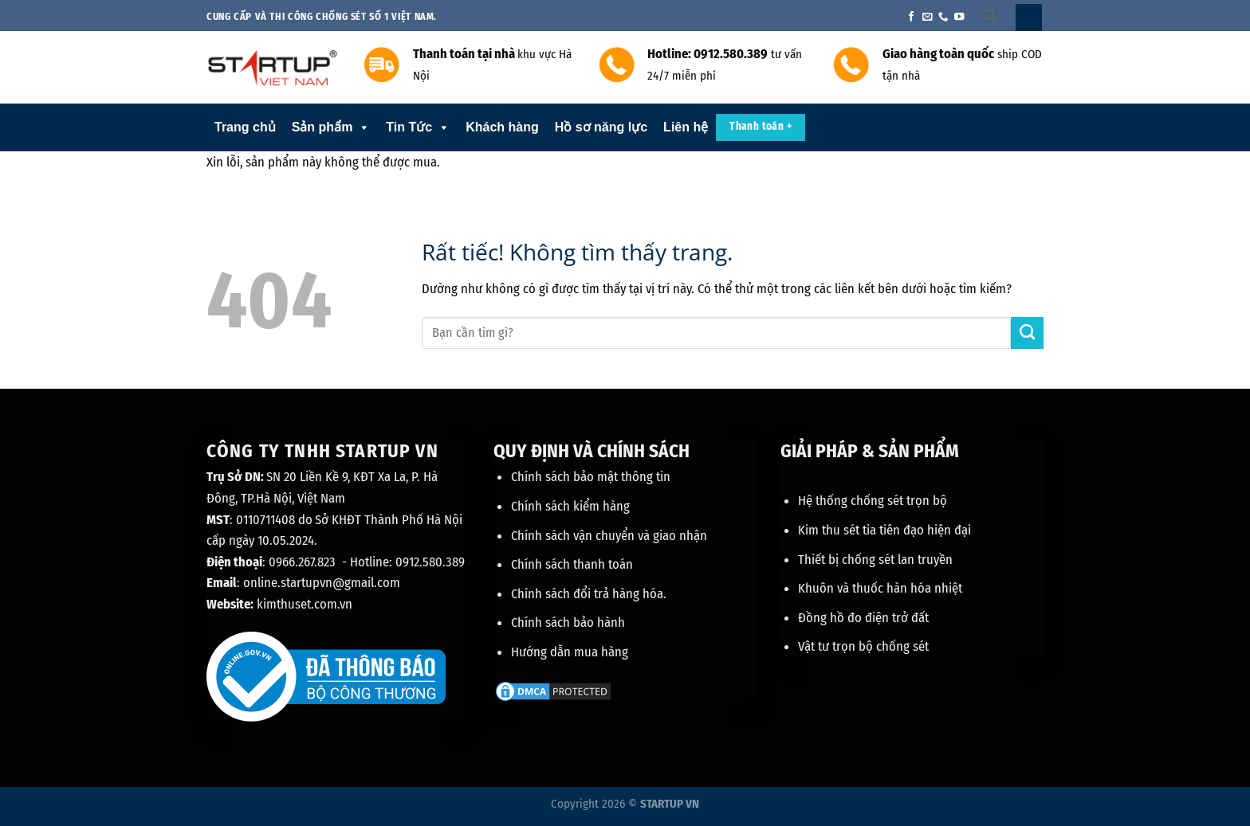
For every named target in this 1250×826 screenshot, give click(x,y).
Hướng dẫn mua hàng (569, 652)
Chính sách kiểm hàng (570, 506)
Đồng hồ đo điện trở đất (863, 617)
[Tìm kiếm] (989, 15)
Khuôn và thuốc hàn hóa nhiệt (880, 588)
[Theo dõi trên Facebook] (911, 17)
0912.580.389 (430, 562)
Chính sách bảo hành (568, 622)
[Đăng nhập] (1029, 17)
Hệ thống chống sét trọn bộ (872, 500)
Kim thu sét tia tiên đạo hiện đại (884, 530)
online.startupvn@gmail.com (321, 582)
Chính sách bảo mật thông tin (590, 476)
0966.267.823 (302, 562)
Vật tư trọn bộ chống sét (863, 646)
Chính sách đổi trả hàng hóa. (588, 593)
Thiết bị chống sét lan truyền (875, 559)
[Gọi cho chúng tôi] (943, 17)
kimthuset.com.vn (304, 604)
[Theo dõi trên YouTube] (959, 17)
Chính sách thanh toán (572, 564)
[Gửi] (1027, 333)
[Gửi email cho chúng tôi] (927, 17)
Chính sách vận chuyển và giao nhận (609, 535)
